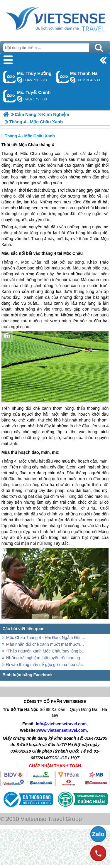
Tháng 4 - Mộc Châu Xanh (30, 136)
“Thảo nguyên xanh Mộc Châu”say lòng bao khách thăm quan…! (46, 651)
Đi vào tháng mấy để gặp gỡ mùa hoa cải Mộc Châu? (46, 664)
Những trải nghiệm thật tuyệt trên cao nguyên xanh (46, 657)
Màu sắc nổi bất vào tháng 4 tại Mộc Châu (42, 253)
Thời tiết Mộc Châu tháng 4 (27, 144)
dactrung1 (20, 80)
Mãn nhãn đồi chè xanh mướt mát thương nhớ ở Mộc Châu (46, 644)
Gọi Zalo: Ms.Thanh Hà (62, 77)
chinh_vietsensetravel (20, 99)
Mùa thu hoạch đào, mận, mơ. (30, 452)
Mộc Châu (30, 153)
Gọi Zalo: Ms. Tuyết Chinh (9, 96)
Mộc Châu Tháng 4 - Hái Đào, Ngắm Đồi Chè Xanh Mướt (46, 637)
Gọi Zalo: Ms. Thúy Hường (9, 77)
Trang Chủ (55, 19)
